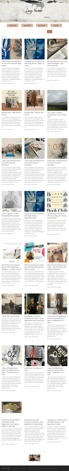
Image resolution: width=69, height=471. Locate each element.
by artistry (42, 25)
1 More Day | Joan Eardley (10, 316)
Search (49, 31)
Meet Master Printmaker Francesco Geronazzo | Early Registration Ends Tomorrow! (34, 318)
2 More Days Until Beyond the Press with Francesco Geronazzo (34, 163)
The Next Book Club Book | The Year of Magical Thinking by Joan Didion (56, 216)
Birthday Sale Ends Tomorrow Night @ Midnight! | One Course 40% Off (57, 63)
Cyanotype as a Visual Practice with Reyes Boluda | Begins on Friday (34, 63)
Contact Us (37, 468)
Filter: (2, 36)
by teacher (27, 25)
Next (45, 451)
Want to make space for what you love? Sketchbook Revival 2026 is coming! (34, 267)
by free (56, 25)
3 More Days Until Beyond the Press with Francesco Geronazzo (57, 163)
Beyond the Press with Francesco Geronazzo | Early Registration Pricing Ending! (34, 422)
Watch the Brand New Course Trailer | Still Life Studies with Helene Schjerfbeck (57, 267)
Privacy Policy (24, 468)
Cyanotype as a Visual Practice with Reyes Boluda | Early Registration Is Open (57, 422)
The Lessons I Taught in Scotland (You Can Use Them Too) (56, 115)
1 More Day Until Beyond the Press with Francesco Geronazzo (11, 163)
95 (41, 451)
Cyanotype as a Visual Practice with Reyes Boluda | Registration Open (34, 216)
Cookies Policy (30, 468)
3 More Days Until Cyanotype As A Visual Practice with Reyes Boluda (12, 63)
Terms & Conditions (16, 468)
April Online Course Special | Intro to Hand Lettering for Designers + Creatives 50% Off (11, 267)
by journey (12, 25)
